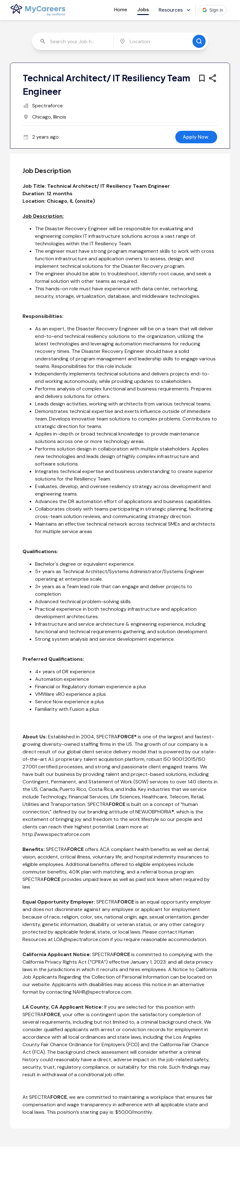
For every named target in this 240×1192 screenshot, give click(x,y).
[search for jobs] (199, 41)
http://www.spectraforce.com (56, 834)
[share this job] (212, 78)
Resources (175, 10)
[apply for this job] (196, 137)
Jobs (143, 9)
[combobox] (73, 41)
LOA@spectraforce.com (81, 939)
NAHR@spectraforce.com (102, 992)
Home (120, 9)
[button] (213, 10)
